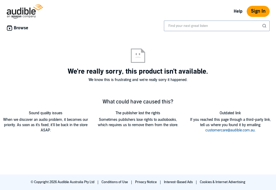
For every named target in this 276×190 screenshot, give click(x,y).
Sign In (258, 11)
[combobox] (217, 26)
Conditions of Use (115, 182)
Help (238, 11)
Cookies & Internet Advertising (222, 182)
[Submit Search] (265, 26)
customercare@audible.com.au (230, 130)
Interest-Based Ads (179, 182)
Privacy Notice (146, 182)
